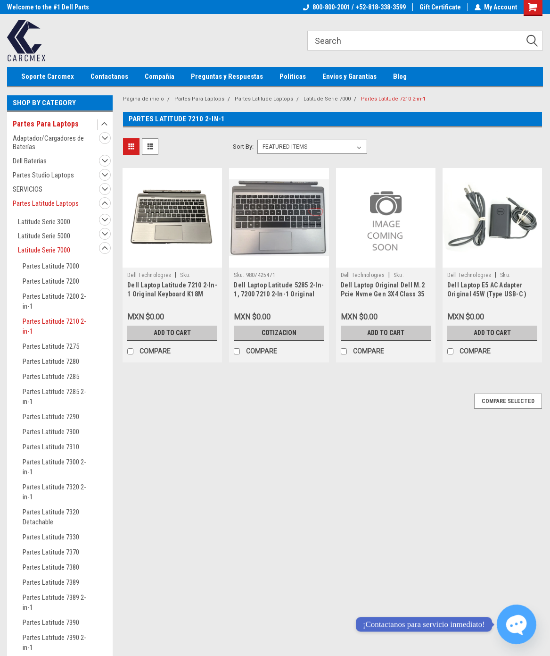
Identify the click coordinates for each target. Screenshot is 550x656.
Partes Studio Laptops (43, 175)
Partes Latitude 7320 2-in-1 (54, 492)
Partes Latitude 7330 (51, 537)
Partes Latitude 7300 (51, 432)
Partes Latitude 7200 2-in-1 (54, 301)
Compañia (159, 76)
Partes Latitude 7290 (51, 416)
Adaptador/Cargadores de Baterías (48, 142)
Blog (400, 76)
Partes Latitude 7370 (51, 552)
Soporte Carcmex (47, 76)
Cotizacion (279, 332)
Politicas (292, 76)
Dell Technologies (149, 275)
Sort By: (243, 146)
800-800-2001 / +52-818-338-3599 (354, 7)
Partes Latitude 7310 (51, 447)
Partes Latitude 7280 (51, 361)
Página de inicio (143, 99)
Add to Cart (172, 332)
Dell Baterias (30, 161)
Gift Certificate (440, 7)
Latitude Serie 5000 (44, 236)
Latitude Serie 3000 (44, 222)
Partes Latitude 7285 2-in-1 (54, 396)
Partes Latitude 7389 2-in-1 (54, 602)
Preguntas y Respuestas (227, 76)
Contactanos (109, 76)
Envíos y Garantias (349, 76)
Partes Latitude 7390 (51, 622)
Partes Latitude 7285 (51, 376)
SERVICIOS (27, 189)
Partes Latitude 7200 (51, 281)
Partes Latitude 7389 (51, 582)
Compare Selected (508, 401)
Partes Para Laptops (46, 123)
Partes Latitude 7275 (51, 346)
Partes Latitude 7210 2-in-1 (54, 326)
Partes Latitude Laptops (46, 203)
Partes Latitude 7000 (51, 266)
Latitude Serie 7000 (44, 250)
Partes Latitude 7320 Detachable (51, 517)
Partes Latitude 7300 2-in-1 (54, 467)
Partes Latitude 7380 (51, 567)
